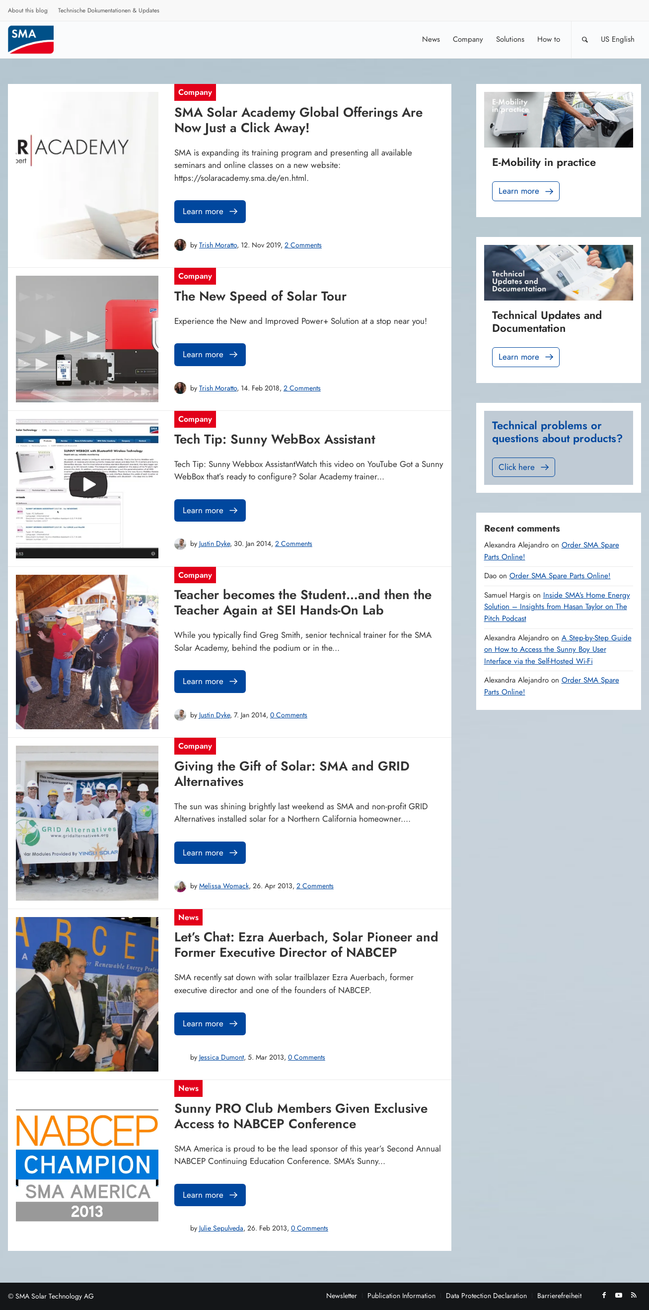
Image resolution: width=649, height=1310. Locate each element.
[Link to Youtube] (618, 1295)
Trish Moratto (218, 245)
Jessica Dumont (221, 1057)
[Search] (585, 39)
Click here (525, 467)
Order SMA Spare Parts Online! (560, 575)
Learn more (211, 211)
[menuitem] (28, 12)
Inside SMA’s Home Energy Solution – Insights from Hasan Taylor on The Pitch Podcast (557, 607)
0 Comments (288, 715)
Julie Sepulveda (221, 1228)
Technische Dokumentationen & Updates (108, 10)
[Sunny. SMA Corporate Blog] (38, 39)
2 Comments (303, 245)
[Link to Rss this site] (633, 1295)
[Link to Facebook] (603, 1295)
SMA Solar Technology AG (54, 1296)
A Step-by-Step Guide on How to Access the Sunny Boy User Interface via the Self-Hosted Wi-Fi (558, 649)
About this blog (28, 10)
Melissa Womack (224, 886)
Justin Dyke (214, 543)
